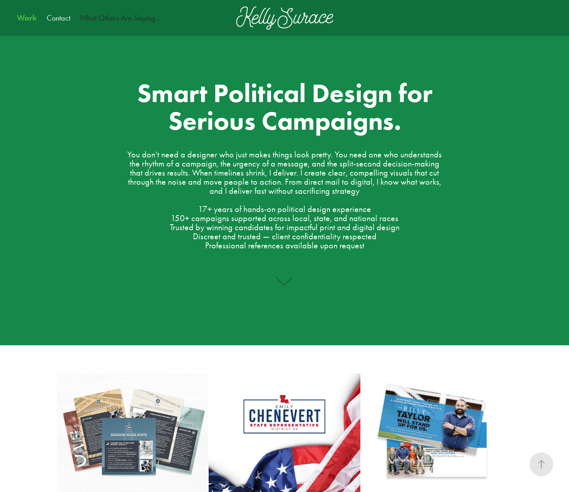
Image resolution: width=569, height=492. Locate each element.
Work (27, 18)
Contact (58, 18)
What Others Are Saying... (120, 18)
